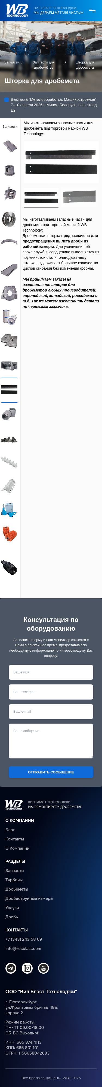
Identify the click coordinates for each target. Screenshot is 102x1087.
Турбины (14, 880)
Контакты (14, 839)
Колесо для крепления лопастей (9, 219)
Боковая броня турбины (9, 268)
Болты (9, 437)
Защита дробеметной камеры (9, 340)
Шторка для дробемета (9, 389)
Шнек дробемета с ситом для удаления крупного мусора (9, 567)
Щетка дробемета (9, 533)
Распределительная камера (9, 169)
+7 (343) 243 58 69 (23, 939)
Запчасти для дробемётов (44, 64)
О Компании (17, 848)
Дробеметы (16, 889)
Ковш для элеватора (9, 364)
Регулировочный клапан (9, 509)
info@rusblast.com (23, 948)
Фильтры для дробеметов (9, 316)
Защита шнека (9, 485)
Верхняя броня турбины (9, 244)
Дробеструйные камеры (29, 898)
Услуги (12, 907)
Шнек (9, 461)
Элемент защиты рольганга (9, 413)
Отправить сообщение (51, 772)
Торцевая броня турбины (9, 292)
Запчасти (11, 62)
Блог (10, 830)
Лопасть (9, 145)
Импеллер (9, 193)
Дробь (11, 917)
